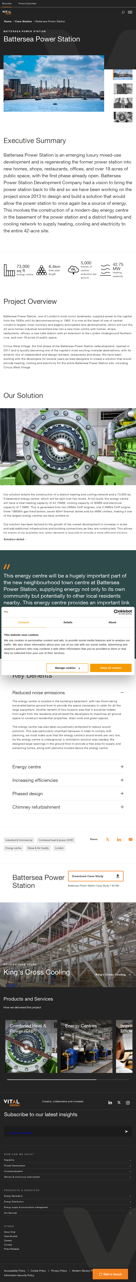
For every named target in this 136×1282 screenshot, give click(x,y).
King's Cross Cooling (110, 974)
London (59, 848)
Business (7, 3)
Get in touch (112, 1274)
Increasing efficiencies (35, 780)
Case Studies (23, 21)
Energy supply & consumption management (26, 1207)
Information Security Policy (19, 1275)
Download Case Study (96, 876)
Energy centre (26, 766)
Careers (8, 1240)
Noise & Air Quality (38, 848)
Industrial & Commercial (18, 840)
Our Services (10, 1213)
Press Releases (11, 1249)
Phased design (27, 793)
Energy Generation (13, 1196)
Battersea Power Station (50, 21)
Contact (8, 1245)
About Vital (9, 1232)
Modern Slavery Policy (84, 1270)
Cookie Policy (38, 1270)
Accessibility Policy (14, 1270)
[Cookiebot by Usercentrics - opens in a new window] (116, 612)
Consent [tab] (23, 622)
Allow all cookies (110, 667)
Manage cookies (67, 667)
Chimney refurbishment (36, 807)
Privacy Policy (59, 1270)
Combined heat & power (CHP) (56, 840)
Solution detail (15, 539)
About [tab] (112, 622)
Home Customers (27, 3)
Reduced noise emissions (38, 692)
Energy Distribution (14, 1201)
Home (8, 21)
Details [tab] (68, 622)
